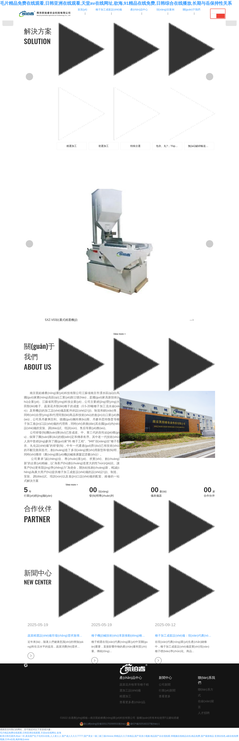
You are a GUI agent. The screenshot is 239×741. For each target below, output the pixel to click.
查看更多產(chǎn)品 (132, 702)
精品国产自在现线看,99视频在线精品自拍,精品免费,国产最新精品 (182, 736)
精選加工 (125, 696)
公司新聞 (164, 684)
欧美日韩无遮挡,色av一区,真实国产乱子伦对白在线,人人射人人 (30, 736)
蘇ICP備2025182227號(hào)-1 (143, 724)
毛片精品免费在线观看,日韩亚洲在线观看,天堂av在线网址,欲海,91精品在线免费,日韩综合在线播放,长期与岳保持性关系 (116, 3)
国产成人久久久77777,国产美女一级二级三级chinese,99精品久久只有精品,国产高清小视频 (106, 736)
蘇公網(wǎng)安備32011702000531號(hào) (102, 724)
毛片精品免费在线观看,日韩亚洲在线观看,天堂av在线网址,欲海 (30, 732)
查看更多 (164, 696)
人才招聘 (204, 712)
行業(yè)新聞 (167, 690)
